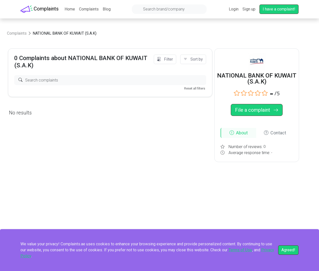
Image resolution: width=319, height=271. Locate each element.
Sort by (193, 59)
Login (234, 9)
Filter (165, 59)
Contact (275, 132)
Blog (107, 9)
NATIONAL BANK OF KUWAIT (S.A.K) (64, 33)
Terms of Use (240, 250)
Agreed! (288, 250)
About (239, 132)
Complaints (89, 9)
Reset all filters (194, 88)
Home (70, 9)
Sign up (248, 9)
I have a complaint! (279, 9)
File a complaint (256, 110)
